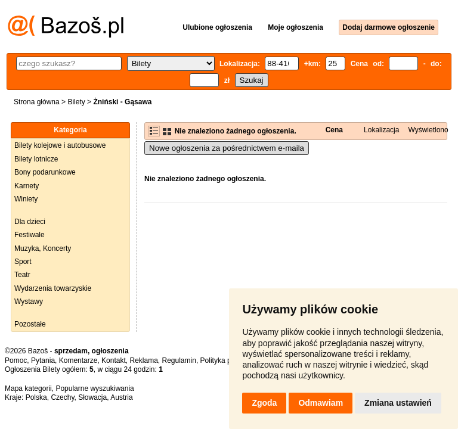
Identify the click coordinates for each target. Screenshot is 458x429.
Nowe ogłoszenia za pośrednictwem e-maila (226, 148)
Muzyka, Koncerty (42, 248)
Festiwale (29, 235)
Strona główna (37, 102)
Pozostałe (30, 324)
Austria (121, 397)
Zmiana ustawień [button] (398, 403)
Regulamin (179, 360)
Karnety (26, 186)
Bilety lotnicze (36, 159)
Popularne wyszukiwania (94, 388)
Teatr (22, 275)
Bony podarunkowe (45, 172)
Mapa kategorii (28, 388)
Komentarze (78, 360)
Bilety (76, 102)
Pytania (43, 360)
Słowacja (92, 397)
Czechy (62, 397)
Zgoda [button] (264, 403)
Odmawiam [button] (320, 403)
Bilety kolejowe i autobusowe (60, 145)
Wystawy (28, 301)
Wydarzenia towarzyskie (52, 288)
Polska (36, 397)
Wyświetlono (428, 130)
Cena (334, 130)
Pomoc (16, 360)
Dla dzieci (29, 221)
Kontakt (113, 360)
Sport (23, 261)
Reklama (143, 360)
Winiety (26, 199)
